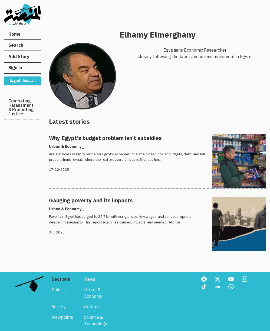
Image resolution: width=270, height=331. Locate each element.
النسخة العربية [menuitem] (22, 81)
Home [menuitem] (14, 34)
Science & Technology (95, 320)
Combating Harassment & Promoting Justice (21, 107)
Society (59, 307)
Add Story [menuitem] (18, 57)
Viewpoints (62, 317)
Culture (91, 307)
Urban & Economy (93, 293)
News (89, 279)
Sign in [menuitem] (15, 68)
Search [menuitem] (15, 45)
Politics (59, 290)
